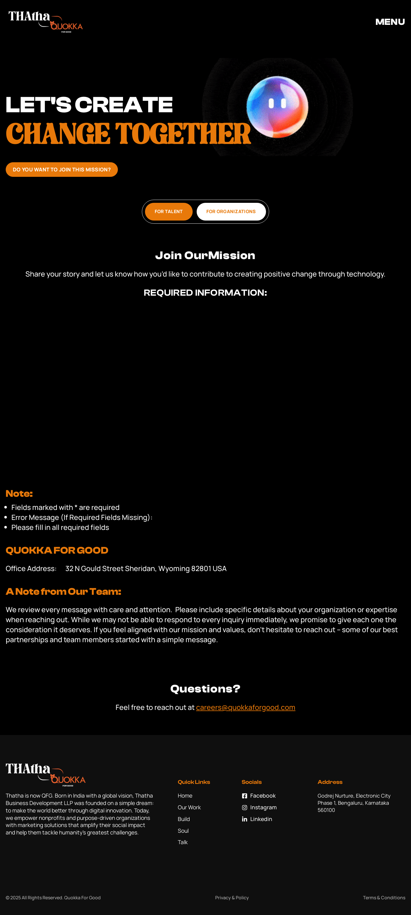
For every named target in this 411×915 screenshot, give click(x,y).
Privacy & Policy (232, 897)
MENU (390, 22)
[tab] (169, 211)
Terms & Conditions (384, 897)
